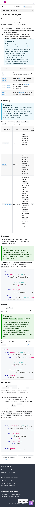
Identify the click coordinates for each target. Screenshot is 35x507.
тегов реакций (25, 345)
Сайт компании (6, 470)
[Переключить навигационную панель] (2, 2)
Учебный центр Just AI (8, 472)
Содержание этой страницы (10, 10)
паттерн (21, 73)
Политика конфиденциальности (11, 497)
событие (21, 92)
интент (21, 78)
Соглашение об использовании (11, 494)
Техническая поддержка (9, 485)
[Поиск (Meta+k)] (32, 2)
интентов (26, 84)
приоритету (10, 53)
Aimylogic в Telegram (8, 483)
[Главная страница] (2, 7)
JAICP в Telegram (6, 481)
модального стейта (8, 258)
